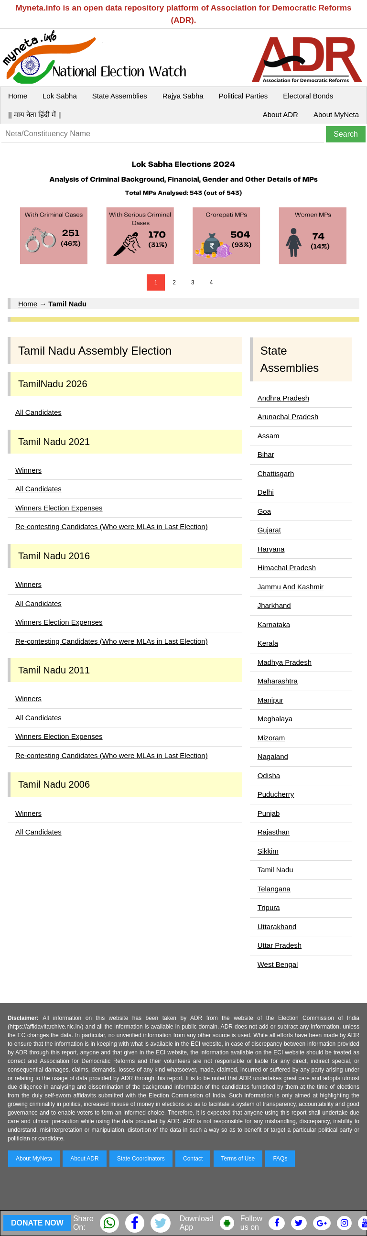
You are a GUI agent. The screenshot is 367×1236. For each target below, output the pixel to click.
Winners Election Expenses (59, 508)
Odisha (269, 775)
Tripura (269, 907)
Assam (269, 436)
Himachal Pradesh (287, 568)
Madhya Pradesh (285, 662)
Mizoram (271, 738)
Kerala (268, 643)
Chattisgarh (276, 473)
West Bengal (278, 964)
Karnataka (274, 624)
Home (17, 96)
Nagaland (273, 756)
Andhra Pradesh (283, 398)
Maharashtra (278, 681)
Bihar (266, 454)
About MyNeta (336, 114)
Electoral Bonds (308, 96)
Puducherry (276, 794)
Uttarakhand (277, 926)
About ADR (280, 114)
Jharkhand (274, 605)
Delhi (266, 492)
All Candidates (38, 412)
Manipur (270, 700)
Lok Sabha (60, 96)
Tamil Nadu (275, 870)
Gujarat (269, 530)
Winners (28, 470)
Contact (193, 1158)
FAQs (280, 1158)
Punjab (269, 813)
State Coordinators (141, 1158)
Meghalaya (275, 719)
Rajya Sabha (183, 96)
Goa (264, 511)
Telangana (274, 889)
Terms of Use (238, 1158)
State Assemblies (119, 96)
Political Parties (243, 96)
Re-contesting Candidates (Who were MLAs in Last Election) (111, 526)
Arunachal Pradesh (288, 416)
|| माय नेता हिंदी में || (35, 114)
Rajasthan (274, 832)
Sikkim (268, 851)
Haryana (271, 549)
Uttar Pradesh (280, 945)
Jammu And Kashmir (291, 587)
